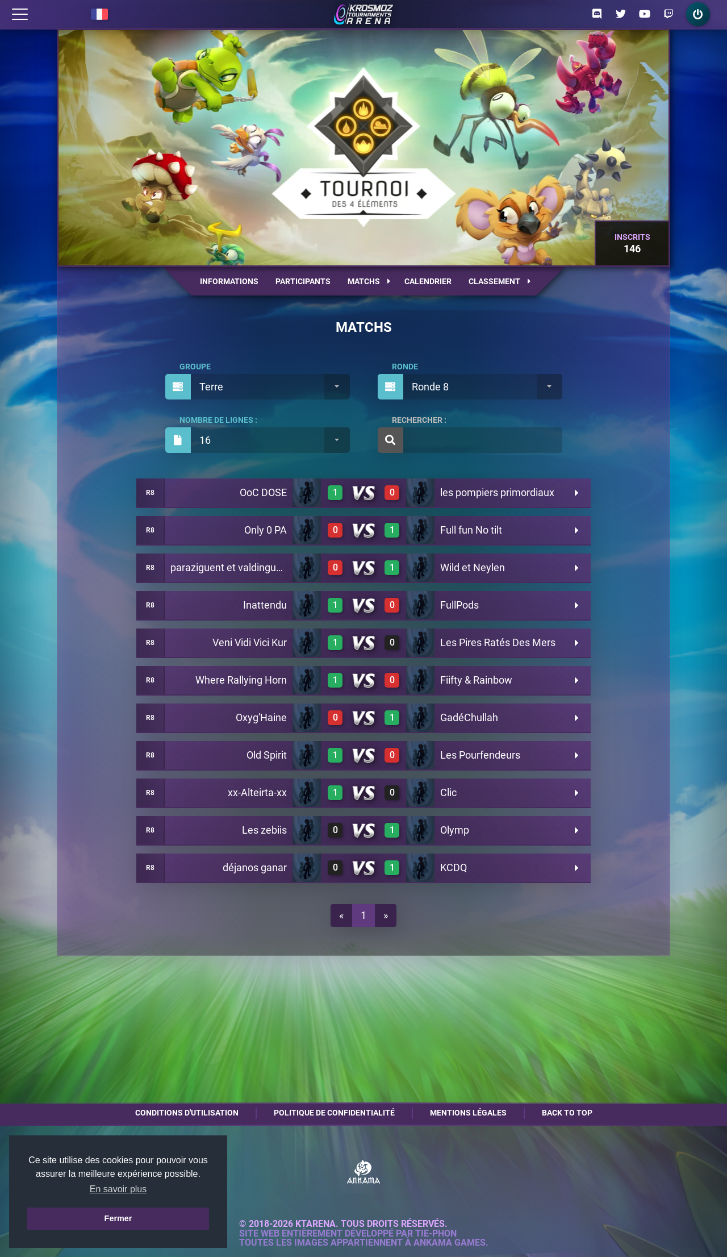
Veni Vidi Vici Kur (249, 642)
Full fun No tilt (471, 530)
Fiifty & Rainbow (476, 680)
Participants (303, 281)
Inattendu (265, 605)
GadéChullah (469, 717)
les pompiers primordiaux (497, 492)
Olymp (454, 830)
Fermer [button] (118, 1218)
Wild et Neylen (472, 567)
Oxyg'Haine (261, 717)
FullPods (459, 605)
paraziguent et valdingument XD (242, 567)
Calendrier (428, 281)
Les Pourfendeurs (480, 755)
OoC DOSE (263, 492)
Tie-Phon (436, 1233)
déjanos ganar (255, 867)
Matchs (369, 281)
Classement (499, 281)
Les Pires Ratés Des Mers (497, 642)
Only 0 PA (265, 530)
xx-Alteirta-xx (257, 792)
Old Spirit (266, 755)
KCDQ (453, 867)
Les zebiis (264, 830)
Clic (448, 792)
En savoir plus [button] (118, 1189)
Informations (229, 281)
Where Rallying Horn (241, 680)
